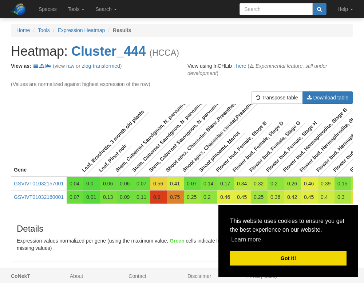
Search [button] (105, 9)
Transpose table (277, 98)
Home (23, 30)
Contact (137, 276)
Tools (44, 30)
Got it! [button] (288, 258)
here (241, 66)
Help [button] (345, 9)
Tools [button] (76, 9)
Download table (327, 98)
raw (70, 66)
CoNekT (20, 276)
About (76, 276)
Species (48, 9)
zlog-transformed (101, 66)
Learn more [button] (246, 239)
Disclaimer (199, 276)
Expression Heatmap (81, 30)
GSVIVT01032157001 (39, 183)
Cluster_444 (108, 51)
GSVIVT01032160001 (39, 197)
